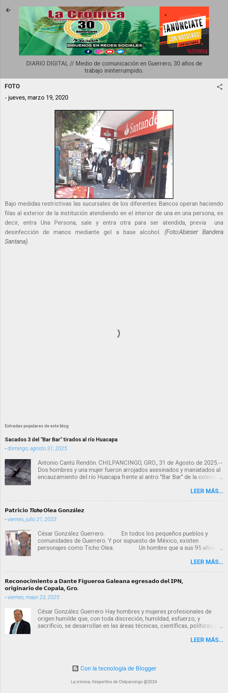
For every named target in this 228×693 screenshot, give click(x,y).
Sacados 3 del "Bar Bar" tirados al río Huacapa (61, 439)
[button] (219, 87)
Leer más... (207, 491)
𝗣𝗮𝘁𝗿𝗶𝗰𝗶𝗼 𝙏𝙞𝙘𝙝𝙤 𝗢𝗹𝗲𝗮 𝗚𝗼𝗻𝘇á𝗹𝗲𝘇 (44, 510)
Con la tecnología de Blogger (114, 668)
